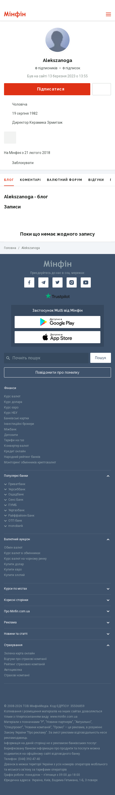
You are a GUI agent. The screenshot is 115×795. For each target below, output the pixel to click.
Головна (10, 248)
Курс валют (12, 396)
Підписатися (46, 89)
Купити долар (14, 564)
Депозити (11, 435)
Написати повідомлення (102, 89)
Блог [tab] (9, 182)
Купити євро (13, 569)
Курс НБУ (10, 413)
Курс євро (11, 407)
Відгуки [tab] (96, 180)
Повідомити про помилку (57, 372)
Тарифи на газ (14, 440)
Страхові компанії (17, 675)
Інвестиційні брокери (19, 424)
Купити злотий (14, 575)
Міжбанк (10, 429)
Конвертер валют (16, 446)
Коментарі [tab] (30, 180)
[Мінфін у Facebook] (29, 282)
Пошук (100, 358)
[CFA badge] (15, 693)
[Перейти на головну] (14, 14)
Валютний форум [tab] (64, 180)
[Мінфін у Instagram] (72, 282)
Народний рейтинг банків (22, 457)
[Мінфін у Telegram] (43, 282)
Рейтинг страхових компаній (24, 664)
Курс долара (13, 402)
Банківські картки (16, 418)
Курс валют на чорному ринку (25, 558)
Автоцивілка (13, 670)
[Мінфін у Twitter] (57, 282)
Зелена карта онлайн (19, 653)
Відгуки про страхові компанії (25, 659)
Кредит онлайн (15, 451)
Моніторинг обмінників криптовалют (30, 462)
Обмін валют (13, 547)
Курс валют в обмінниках (22, 553)
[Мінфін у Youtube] (86, 282)
